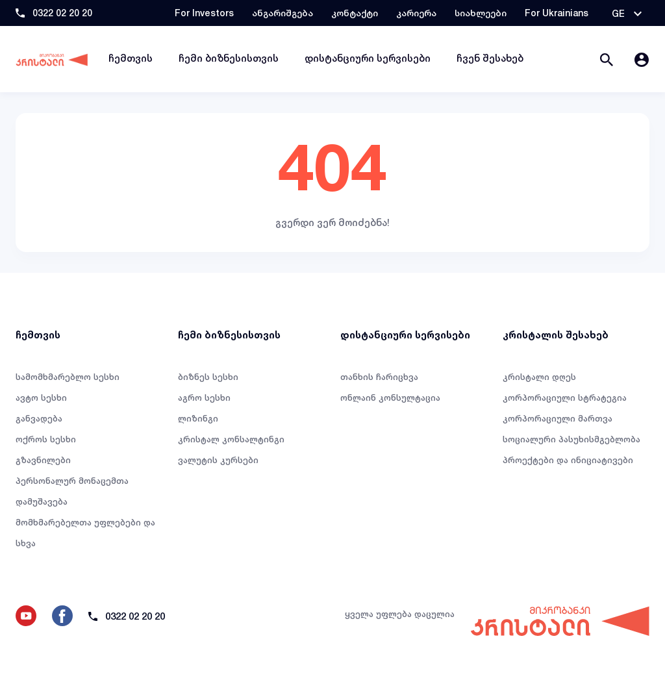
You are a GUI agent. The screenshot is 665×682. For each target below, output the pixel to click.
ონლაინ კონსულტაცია (390, 397)
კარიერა (416, 12)
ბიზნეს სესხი (208, 377)
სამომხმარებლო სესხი (67, 377)
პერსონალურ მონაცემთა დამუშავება (72, 491)
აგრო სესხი (204, 397)
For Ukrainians (556, 12)
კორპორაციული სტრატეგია (565, 397)
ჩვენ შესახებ (490, 58)
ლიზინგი (198, 418)
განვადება (39, 418)
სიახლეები (481, 12)
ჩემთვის (130, 58)
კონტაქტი (354, 12)
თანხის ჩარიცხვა (379, 377)
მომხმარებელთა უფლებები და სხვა (85, 532)
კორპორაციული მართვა (557, 418)
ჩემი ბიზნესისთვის (229, 58)
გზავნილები (43, 460)
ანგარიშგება (282, 12)
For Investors (204, 12)
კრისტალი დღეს (539, 377)
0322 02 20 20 (62, 12)
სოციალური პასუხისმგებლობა (571, 439)
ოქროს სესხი (46, 439)
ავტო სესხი (41, 397)
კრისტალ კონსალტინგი (231, 439)
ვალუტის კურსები (218, 460)
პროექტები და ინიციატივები (568, 460)
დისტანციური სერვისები (368, 58)
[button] (626, 13)
